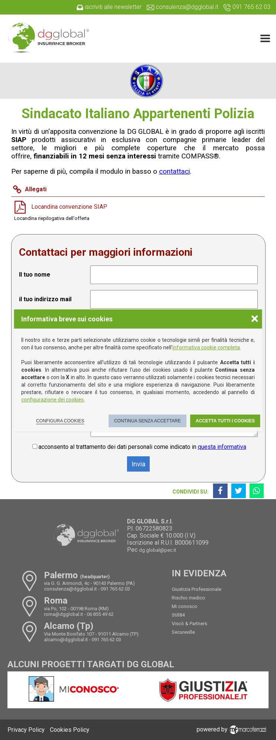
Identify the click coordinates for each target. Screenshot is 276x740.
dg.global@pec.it (157, 550)
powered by (233, 729)
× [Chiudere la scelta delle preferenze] (254, 318)
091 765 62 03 (115, 589)
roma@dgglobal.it (63, 614)
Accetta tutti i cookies (225, 420)
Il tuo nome (34, 274)
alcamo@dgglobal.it (66, 639)
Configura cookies (60, 420)
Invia (138, 464)
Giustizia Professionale (196, 589)
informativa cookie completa (206, 347)
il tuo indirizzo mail (45, 299)
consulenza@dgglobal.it (70, 589)
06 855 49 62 (100, 614)
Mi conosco (184, 606)
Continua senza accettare (147, 420)
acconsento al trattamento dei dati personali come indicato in (142, 446)
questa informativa (222, 446)
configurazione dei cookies (52, 400)
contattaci (174, 171)
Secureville (183, 632)
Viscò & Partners (189, 623)
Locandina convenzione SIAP (69, 206)
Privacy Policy (26, 729)
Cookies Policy (69, 729)
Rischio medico (188, 598)
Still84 (178, 615)
